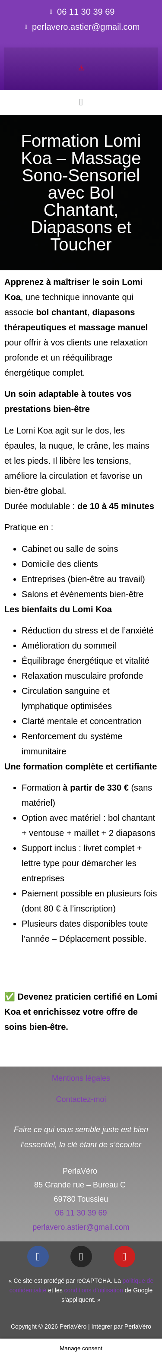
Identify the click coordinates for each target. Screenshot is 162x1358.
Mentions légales (81, 1078)
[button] (81, 103)
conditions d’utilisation (93, 1290)
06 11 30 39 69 (81, 1213)
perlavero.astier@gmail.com (80, 1227)
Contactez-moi (81, 1099)
